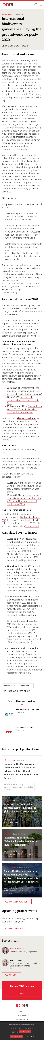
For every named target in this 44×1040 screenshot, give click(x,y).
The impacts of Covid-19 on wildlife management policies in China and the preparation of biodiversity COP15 (24, 499)
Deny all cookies (16, 1036)
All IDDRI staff (11, 975)
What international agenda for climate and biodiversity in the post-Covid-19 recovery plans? (24, 390)
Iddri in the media (22, 1016)
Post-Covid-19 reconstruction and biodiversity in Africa (23, 400)
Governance (26, 685)
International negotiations (17, 691)
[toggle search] (36, 4)
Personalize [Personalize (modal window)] (30, 1036)
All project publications (17, 902)
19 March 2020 (32, 526)
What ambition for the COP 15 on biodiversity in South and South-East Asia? (24, 409)
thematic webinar (26, 418)
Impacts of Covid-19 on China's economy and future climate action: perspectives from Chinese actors (24, 487)
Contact (22, 1012)
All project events (14, 928)
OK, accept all (25, 1031)
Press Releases (22, 1019)
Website (20, 712)
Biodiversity (9, 685)
